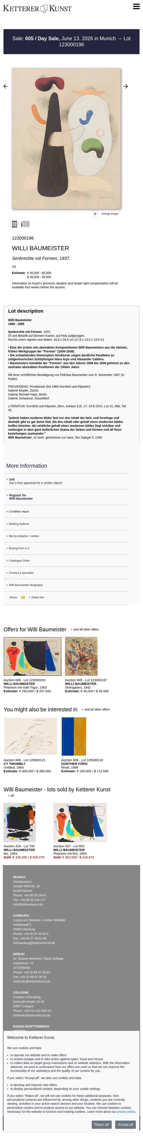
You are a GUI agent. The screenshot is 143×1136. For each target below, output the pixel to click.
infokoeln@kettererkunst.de (31, 1015)
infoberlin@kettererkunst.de (31, 981)
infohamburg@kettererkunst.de (34, 943)
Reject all (102, 1124)
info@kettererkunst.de (28, 904)
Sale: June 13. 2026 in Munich (64, 38)
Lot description (25, 311)
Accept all (125, 1124)
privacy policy (126, 1111)
